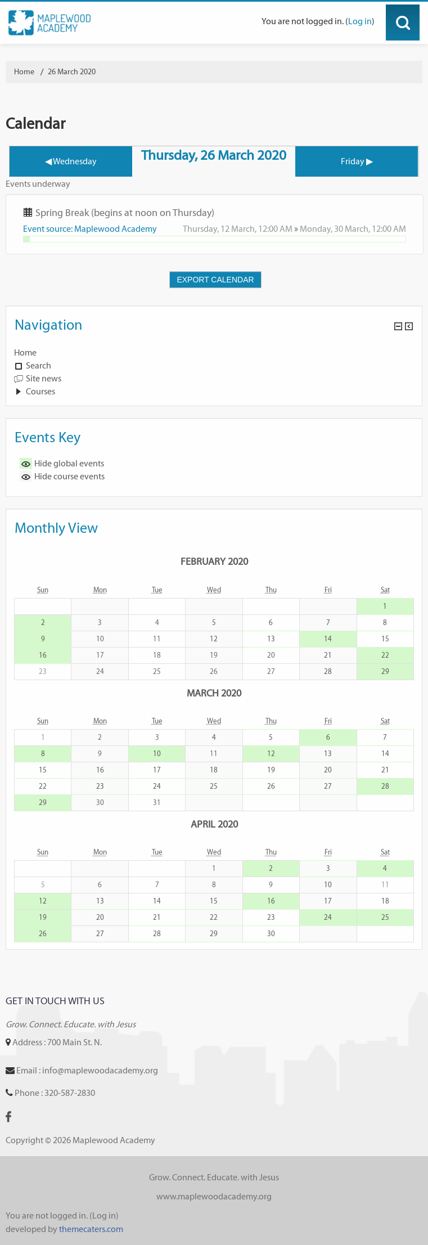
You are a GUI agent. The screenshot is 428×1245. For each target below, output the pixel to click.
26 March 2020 (72, 72)
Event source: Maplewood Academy (90, 228)
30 (271, 933)
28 (328, 671)
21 (328, 655)
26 (271, 786)
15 (385, 639)
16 (43, 655)
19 (271, 770)
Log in (360, 21)
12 (214, 639)
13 (271, 639)
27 (328, 786)
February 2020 (214, 561)
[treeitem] (214, 352)
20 (328, 770)
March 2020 (214, 693)
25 (214, 786)
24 (157, 786)
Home (25, 352)
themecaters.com (91, 1229)
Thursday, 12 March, (220, 228)
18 (214, 770)
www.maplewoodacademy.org (214, 1196)
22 (385, 655)
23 (100, 786)
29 (385, 671)
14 (328, 639)
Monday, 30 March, (336, 228)
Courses (40, 391)
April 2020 (214, 824)
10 (157, 753)
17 (157, 770)
